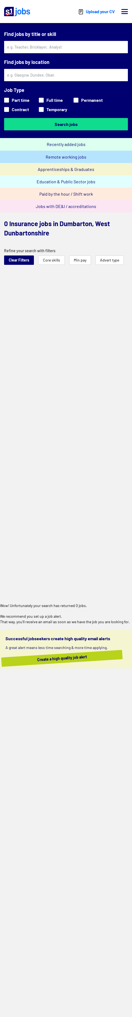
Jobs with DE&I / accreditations (66, 206)
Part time (17, 100)
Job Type (14, 90)
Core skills (51, 260)
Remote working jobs (66, 156)
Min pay (80, 260)
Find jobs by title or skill (30, 34)
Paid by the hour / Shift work (66, 193)
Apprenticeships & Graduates (66, 169)
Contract (16, 109)
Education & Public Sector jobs (66, 181)
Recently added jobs (66, 144)
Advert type (109, 260)
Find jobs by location (26, 62)
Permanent (88, 100)
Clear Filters (19, 260)
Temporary (53, 109)
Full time (51, 100)
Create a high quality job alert (67, 658)
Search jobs (66, 124)
